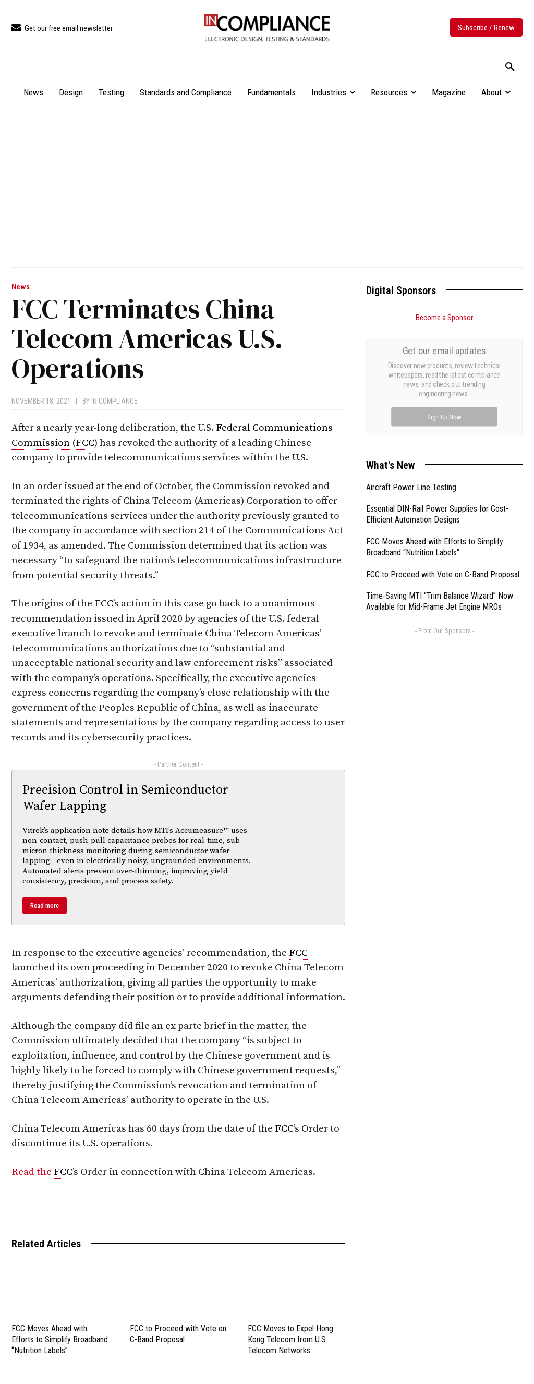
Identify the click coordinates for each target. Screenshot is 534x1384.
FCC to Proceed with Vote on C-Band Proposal (442, 574)
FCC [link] (85, 443)
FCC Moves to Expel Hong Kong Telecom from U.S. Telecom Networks (290, 1339)
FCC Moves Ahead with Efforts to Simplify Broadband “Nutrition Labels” (59, 1339)
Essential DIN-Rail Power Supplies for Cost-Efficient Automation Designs (437, 514)
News (20, 287)
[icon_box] (62, 28)
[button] (510, 67)
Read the (32, 1172)
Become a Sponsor (444, 317)
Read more (44, 905)
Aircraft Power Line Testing (411, 487)
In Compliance (114, 401)
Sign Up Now (444, 416)
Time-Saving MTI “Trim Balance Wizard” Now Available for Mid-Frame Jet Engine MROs (439, 601)
